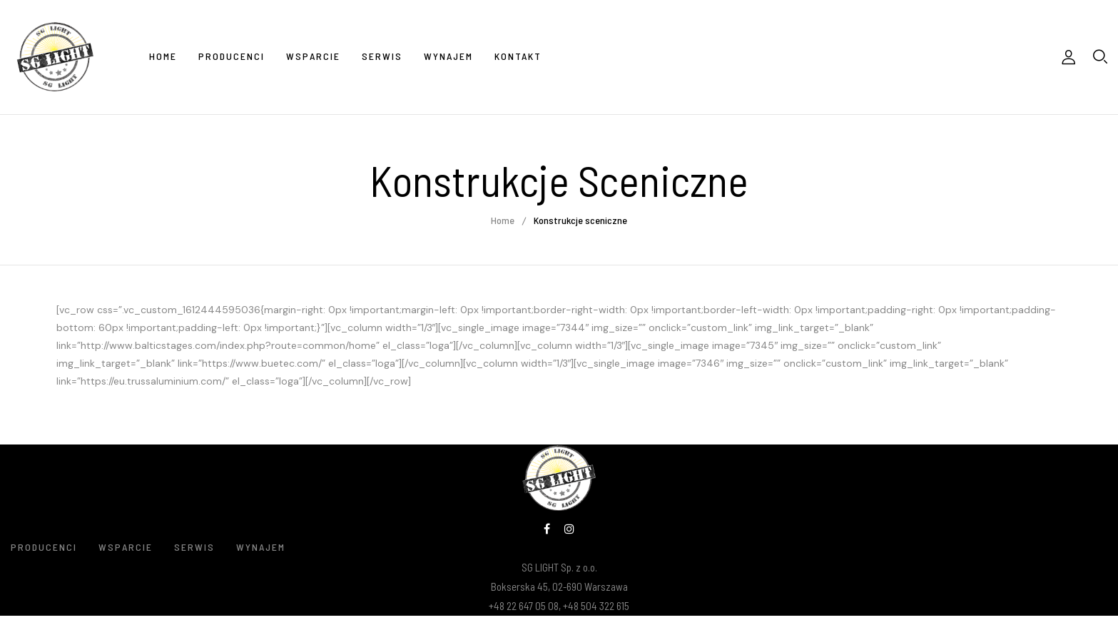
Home (502, 220)
